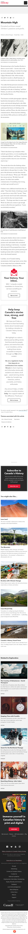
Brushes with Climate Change (11, 581)
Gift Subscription (19, 834)
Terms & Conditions (17, 927)
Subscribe (15, 829)
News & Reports (14, 889)
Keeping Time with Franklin (10, 716)
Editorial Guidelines (14, 876)
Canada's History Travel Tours (11, 640)
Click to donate (14, 400)
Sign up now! (14, 295)
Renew (11, 834)
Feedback (14, 884)
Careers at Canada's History (14, 871)
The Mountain (5, 547)
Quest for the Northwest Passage (12, 748)
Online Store (14, 892)
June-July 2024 (23, 410)
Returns (14, 894)
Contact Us (14, 874)
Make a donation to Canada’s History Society (14, 851)
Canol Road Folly (6, 609)
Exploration (17, 419)
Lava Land (4, 519)
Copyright (7, 925)
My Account (5, 834)
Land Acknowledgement (14, 887)
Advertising (14, 868)
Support (14, 897)
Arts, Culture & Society (6, 419)
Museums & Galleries (6, 422)
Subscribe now (14, 486)
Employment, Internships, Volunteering (14, 879)
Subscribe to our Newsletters (14, 860)
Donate (14, 866)
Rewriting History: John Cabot (11, 781)
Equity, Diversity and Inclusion (14, 881)
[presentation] (14, 508)
